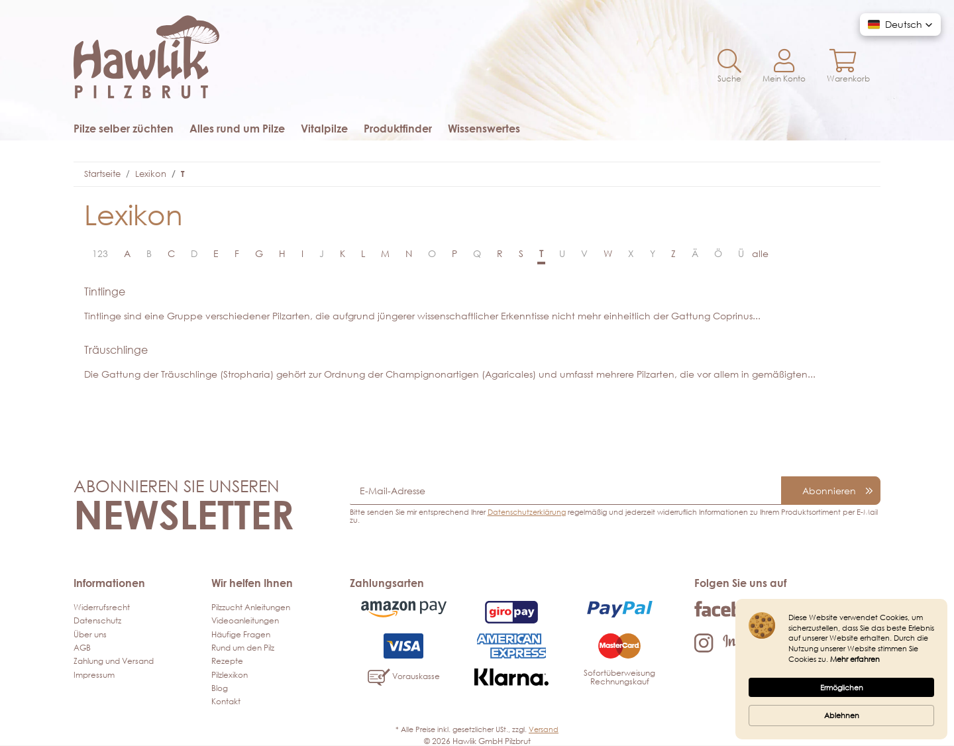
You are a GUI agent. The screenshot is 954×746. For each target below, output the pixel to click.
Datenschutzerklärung (527, 511)
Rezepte (227, 661)
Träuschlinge (116, 349)
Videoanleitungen (245, 620)
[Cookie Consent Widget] (841, 669)
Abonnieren (829, 490)
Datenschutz (97, 620)
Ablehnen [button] (841, 715)
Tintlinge (104, 291)
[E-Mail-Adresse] (566, 490)
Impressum (94, 675)
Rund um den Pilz (242, 648)
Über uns (90, 634)
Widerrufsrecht (102, 607)
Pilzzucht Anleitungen (250, 607)
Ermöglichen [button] (841, 687)
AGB (82, 648)
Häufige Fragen (240, 634)
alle (760, 253)
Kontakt (225, 701)
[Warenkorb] (848, 67)
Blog (219, 688)
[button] (729, 67)
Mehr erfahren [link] (855, 659)
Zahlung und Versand (114, 661)
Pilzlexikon (229, 675)
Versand (543, 729)
